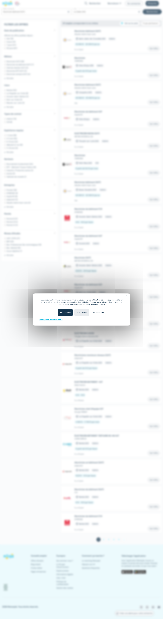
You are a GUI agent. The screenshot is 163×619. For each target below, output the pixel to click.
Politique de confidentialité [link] (50, 319)
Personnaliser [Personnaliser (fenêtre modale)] (98, 312)
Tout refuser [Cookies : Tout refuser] (82, 312)
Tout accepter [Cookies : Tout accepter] (65, 312)
